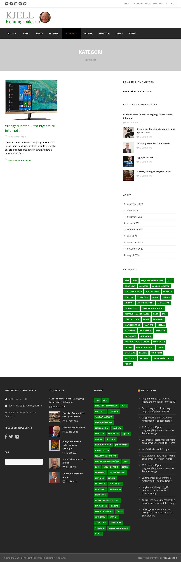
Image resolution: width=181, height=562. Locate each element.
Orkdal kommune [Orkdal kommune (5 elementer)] (144, 347)
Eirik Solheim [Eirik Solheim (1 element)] (152, 291)
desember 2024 (135, 203)
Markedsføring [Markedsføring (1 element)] (132, 325)
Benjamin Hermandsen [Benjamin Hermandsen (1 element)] (152, 280)
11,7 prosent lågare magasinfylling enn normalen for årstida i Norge (158, 430)
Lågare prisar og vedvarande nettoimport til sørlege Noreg (157, 479)
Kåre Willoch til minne (74, 427)
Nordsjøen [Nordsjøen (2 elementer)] (145, 336)
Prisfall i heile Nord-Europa (155, 449)
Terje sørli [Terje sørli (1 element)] (156, 353)
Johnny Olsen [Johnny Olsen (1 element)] (131, 308)
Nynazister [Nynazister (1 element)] (159, 342)
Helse (39, 33)
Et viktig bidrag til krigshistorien (153, 171)
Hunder (54, 33)
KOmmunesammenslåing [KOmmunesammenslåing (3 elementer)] (137, 314)
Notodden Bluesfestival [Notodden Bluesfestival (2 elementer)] (137, 342)
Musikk (88, 33)
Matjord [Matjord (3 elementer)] (149, 325)
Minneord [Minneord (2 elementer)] (160, 330)
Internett (71, 33)
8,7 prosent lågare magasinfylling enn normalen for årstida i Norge (158, 441)
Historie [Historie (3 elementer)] (129, 303)
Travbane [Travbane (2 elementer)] (144, 358)
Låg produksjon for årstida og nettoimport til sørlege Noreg (157, 419)
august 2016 (133, 255)
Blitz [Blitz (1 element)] (170, 280)
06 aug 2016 (13, 137)
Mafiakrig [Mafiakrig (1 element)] (158, 319)
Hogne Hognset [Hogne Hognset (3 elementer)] (145, 303)
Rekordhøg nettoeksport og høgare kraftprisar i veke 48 (156, 410)
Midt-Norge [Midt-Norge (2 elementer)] (145, 330)
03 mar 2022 (72, 420)
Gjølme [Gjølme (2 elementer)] (166, 297)
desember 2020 (135, 242)
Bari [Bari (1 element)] (135, 280)
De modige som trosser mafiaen (153, 143)
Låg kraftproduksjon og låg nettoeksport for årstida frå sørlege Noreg (155, 490)
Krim (28, 160)
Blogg (12, 33)
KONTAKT (158, 3)
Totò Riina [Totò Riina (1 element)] (130, 358)
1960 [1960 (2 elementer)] (127, 280)
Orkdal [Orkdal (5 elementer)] (128, 347)
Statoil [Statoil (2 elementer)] (143, 353)
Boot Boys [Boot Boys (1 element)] (130, 286)
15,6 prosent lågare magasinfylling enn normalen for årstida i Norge (158, 468)
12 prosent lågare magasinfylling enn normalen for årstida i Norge (158, 501)
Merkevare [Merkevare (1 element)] (130, 330)
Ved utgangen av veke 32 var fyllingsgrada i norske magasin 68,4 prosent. (157, 512)
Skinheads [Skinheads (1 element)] (130, 353)
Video (132, 33)
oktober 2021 (134, 223)
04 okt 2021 (72, 467)
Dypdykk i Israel (144, 157)
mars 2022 (132, 210)
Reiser (119, 33)
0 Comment (133, 122)
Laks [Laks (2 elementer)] (164, 314)
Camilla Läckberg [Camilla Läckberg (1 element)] (160, 286)
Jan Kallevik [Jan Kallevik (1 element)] (163, 303)
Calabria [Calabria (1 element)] (143, 286)
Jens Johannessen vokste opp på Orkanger (72, 445)
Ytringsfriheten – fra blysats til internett (30, 128)
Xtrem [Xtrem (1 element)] (128, 364)
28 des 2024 (58, 406)
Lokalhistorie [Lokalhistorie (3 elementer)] (132, 319)
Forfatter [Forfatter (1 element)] (143, 297)
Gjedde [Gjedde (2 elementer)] (155, 297)
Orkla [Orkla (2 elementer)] (161, 347)
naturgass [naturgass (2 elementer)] (130, 336)
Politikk (104, 33)
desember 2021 (135, 216)
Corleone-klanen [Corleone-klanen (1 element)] (133, 291)
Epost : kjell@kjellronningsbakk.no (25, 405)
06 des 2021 (72, 431)
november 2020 (135, 248)
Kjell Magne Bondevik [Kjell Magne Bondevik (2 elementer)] (153, 308)
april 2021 (132, 235)
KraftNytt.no (148, 390)
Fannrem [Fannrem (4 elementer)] (167, 291)
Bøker (26, 33)
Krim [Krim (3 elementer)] (155, 314)
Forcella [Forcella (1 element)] (129, 297)
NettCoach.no (170, 557)
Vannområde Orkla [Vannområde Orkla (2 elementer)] (163, 358)
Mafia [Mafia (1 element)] (146, 319)
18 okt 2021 (72, 452)
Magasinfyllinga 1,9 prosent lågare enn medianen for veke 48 (158, 400)
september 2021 (135, 229)
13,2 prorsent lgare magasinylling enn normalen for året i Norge (158, 457)
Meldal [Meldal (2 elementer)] (161, 325)
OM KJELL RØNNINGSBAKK (137, 3)
